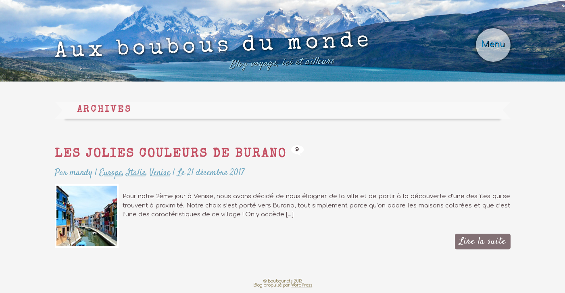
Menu (493, 44)
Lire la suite (482, 241)
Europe (111, 172)
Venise (160, 172)
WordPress (301, 285)
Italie (136, 172)
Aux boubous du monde (213, 53)
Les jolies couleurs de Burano (170, 155)
